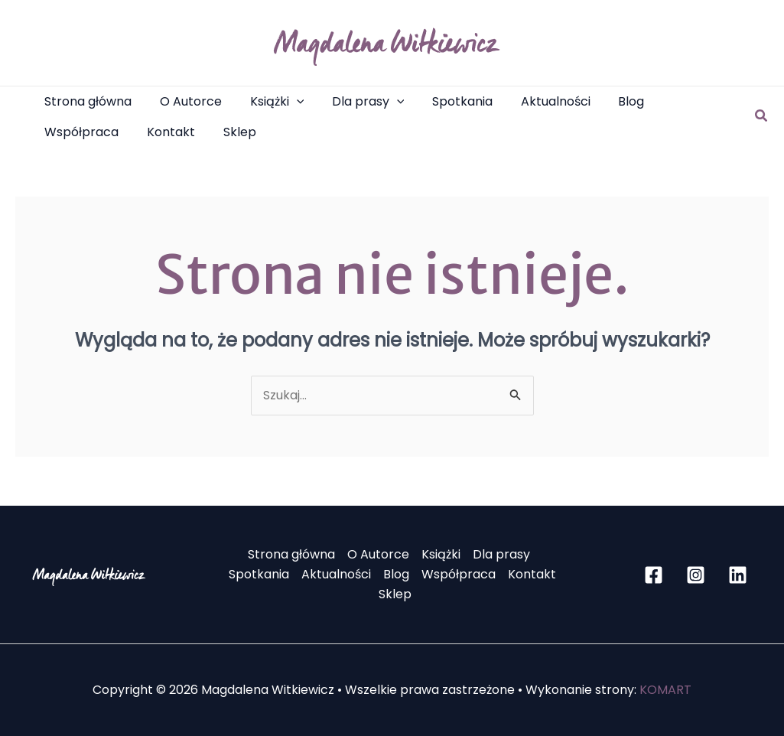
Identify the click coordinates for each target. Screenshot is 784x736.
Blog (396, 574)
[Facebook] (653, 575)
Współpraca (458, 574)
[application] (287, 101)
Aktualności (336, 574)
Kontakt (532, 574)
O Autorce (378, 554)
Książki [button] (440, 554)
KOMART (665, 690)
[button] (268, 101)
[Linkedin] (737, 575)
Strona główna (291, 554)
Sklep (395, 594)
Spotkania (259, 574)
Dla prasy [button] (501, 554)
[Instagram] (695, 575)
